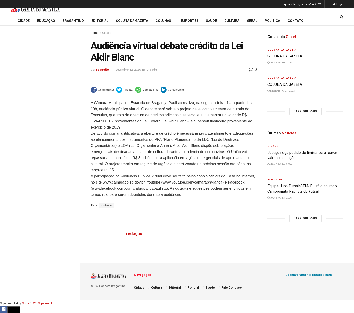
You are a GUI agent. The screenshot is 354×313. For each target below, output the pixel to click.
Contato (295, 21)
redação (102, 69)
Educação (12, 156)
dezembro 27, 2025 (281, 90)
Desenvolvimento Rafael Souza (309, 275)
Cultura (10, 201)
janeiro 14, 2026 (279, 164)
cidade (106, 205)
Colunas (163, 21)
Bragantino (13, 183)
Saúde (10, 228)
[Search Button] (70, 281)
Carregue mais (40, 110)
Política (11, 219)
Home (94, 33)
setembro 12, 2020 (128, 69)
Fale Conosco (15, 246)
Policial (11, 210)
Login (338, 4)
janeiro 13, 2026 (279, 197)
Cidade (10, 147)
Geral (9, 237)
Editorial (11, 165)
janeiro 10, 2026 (279, 62)
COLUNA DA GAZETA (284, 56)
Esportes (12, 192)
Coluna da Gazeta (18, 174)
